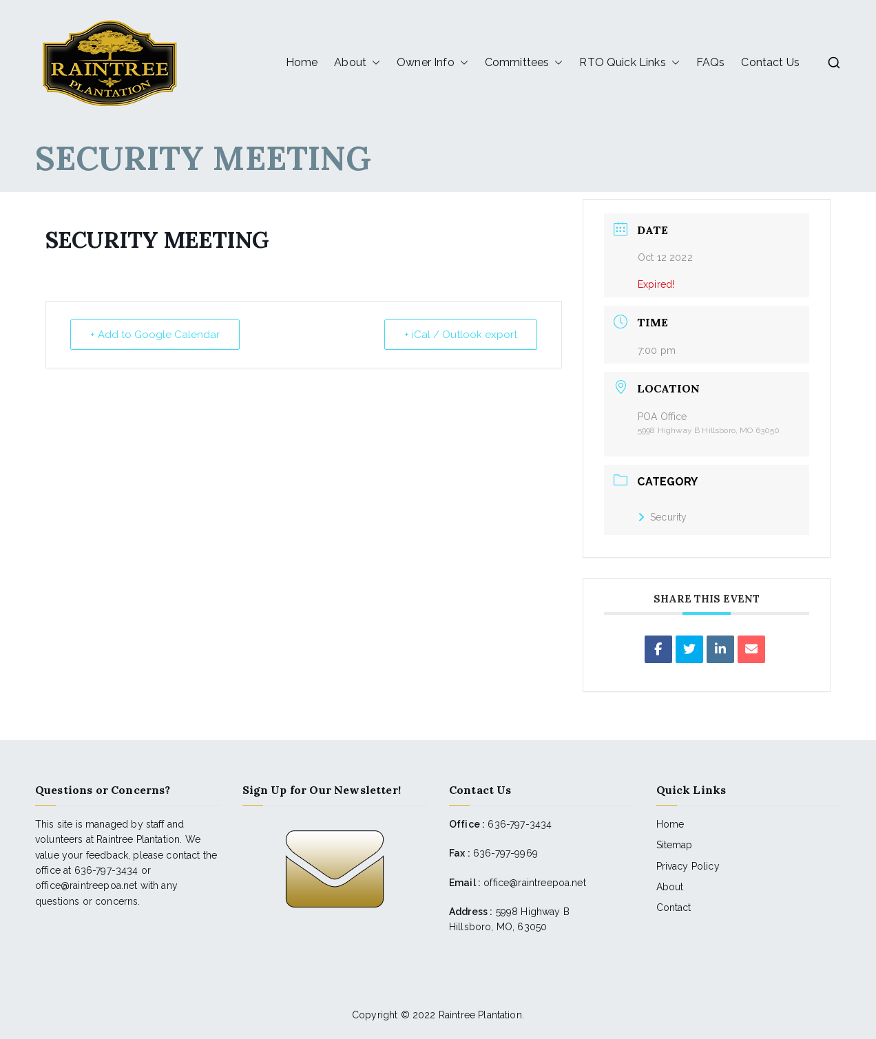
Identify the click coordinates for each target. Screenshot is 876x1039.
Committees (524, 63)
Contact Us (770, 62)
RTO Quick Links (629, 63)
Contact (673, 907)
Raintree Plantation (480, 1014)
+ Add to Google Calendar (155, 334)
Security (662, 517)
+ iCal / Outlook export (460, 334)
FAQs (710, 62)
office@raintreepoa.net (534, 882)
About (357, 63)
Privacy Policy (688, 866)
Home (302, 62)
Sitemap (674, 844)
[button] (373, 63)
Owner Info (432, 63)
